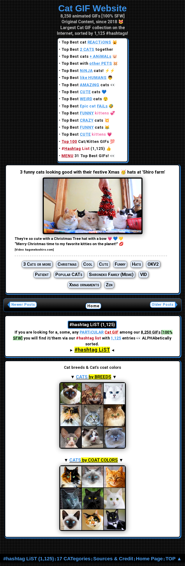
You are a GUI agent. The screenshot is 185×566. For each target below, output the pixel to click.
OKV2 (153, 264)
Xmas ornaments (84, 284)
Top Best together (87, 49)
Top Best (84, 77)
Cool (87, 264)
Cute (103, 264)
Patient (42, 274)
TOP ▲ (174, 558)
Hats (136, 264)
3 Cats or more (37, 264)
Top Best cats (86, 56)
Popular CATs (68, 274)
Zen (109, 284)
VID (143, 274)
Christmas (67, 264)
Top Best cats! (83, 70)
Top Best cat (86, 42)
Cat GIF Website (92, 8)
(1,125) (83, 148)
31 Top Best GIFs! (85, 155)
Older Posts (163, 304)
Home (93, 306)
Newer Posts (23, 304)
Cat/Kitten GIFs (85, 141)
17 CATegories (73, 558)
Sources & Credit (113, 558)
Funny (120, 264)
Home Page (149, 558)
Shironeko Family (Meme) (111, 274)
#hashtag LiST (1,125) (28, 558)
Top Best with (87, 63)
